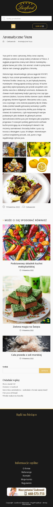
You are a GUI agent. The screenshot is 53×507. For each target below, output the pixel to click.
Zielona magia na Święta (26, 326)
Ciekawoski (30, 207)
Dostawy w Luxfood (10, 387)
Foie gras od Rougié (10, 393)
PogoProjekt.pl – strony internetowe (34, 503)
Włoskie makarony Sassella (13, 396)
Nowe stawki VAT (9, 384)
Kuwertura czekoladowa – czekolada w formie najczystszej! (25, 390)
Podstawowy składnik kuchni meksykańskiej (26, 265)
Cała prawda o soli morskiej (26, 354)
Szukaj (5, 367)
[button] (13, 26)
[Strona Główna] (3, 41)
